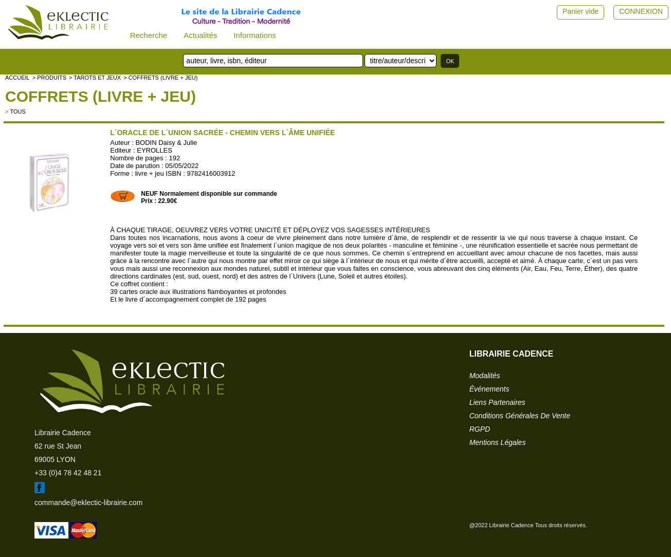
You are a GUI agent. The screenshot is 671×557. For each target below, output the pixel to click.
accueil (17, 78)
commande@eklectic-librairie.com (88, 502)
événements (489, 389)
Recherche (149, 35)
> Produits (49, 78)
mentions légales (497, 442)
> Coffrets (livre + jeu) (160, 78)
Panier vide (581, 11)
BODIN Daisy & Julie (166, 142)
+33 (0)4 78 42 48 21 (67, 473)
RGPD (479, 429)
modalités (484, 376)
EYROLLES (154, 150)
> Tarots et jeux (95, 78)
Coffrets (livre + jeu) (100, 96)
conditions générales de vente (519, 416)
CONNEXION (641, 11)
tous (17, 111)
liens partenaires (497, 402)
